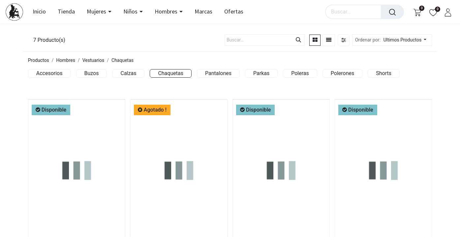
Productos (38, 60)
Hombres (65, 60)
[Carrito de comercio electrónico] (417, 12)
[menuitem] (41, 12)
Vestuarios (93, 60)
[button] (407, 40)
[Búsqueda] (392, 11)
